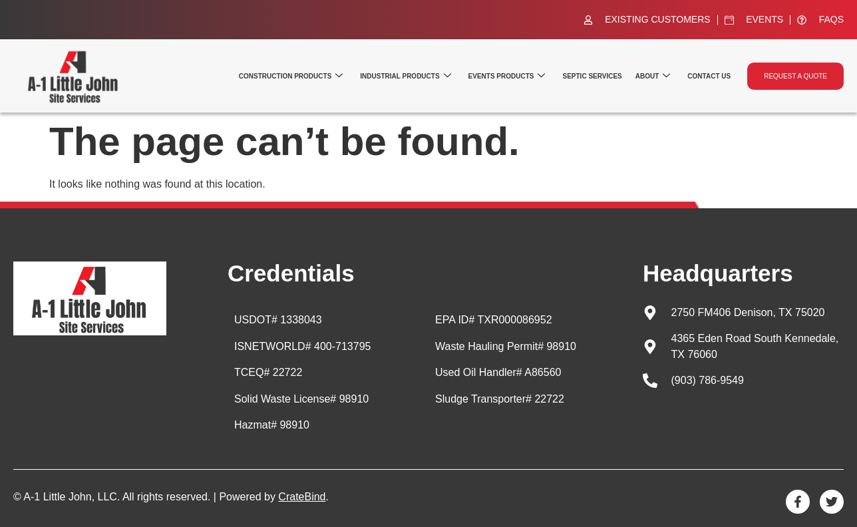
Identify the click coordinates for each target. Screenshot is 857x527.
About (653, 76)
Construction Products (291, 76)
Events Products (507, 76)
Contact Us (709, 76)
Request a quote (795, 76)
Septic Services (591, 76)
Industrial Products (405, 76)
